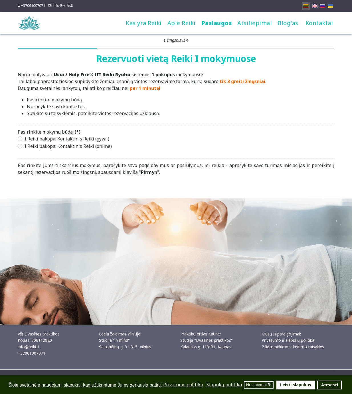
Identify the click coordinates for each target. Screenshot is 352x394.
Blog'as (288, 23)
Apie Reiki (181, 23)
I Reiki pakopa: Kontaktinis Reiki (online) (68, 146)
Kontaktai (319, 23)
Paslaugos (216, 23)
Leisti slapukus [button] (295, 384)
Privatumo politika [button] (183, 384)
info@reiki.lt (62, 5)
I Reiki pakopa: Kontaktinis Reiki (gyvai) (67, 139)
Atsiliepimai (254, 23)
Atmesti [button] (329, 384)
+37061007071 (33, 5)
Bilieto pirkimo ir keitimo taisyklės (293, 346)
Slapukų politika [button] (224, 384)
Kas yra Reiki (144, 23)
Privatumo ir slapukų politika (288, 340)
